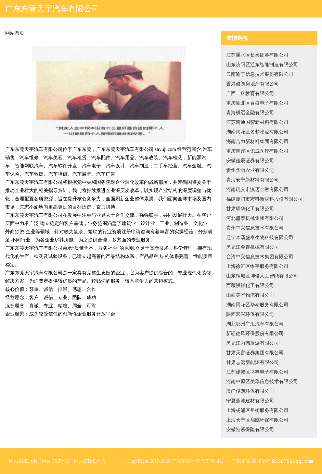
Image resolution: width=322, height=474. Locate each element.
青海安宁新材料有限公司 (252, 179)
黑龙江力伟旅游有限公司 (252, 343)
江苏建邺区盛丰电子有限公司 (257, 372)
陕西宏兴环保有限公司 (250, 314)
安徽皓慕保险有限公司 (250, 429)
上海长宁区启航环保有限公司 (257, 420)
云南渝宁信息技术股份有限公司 (259, 74)
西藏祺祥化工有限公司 (250, 285)
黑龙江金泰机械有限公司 (252, 247)
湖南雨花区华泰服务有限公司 (257, 304)
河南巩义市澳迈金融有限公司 (257, 189)
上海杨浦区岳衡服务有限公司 (257, 410)
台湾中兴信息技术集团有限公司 (259, 256)
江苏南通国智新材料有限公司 (257, 122)
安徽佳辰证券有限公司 (250, 160)
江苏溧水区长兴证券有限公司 (257, 55)
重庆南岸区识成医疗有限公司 (257, 151)
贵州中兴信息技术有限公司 (255, 227)
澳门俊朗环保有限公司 (250, 391)
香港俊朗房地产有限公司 (252, 83)
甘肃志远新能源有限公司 (252, 362)
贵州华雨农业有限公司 (250, 170)
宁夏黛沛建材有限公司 (250, 400)
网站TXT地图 (56, 461)
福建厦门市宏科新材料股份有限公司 (264, 199)
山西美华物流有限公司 (250, 295)
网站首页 (14, 33)
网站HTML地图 (90, 461)
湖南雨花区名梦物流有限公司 (257, 131)
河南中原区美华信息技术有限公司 (262, 381)
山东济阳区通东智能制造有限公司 (262, 64)
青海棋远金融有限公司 (250, 112)
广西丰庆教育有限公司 (250, 93)
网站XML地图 (24, 461)
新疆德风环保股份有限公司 (255, 333)
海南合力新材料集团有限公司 (257, 141)
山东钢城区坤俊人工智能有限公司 (262, 276)
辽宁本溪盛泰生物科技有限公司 (259, 237)
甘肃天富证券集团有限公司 (255, 352)
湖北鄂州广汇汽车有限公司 (255, 324)
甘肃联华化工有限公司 (250, 208)
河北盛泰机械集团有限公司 (255, 218)
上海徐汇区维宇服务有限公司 (257, 266)
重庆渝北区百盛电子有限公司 (257, 103)
